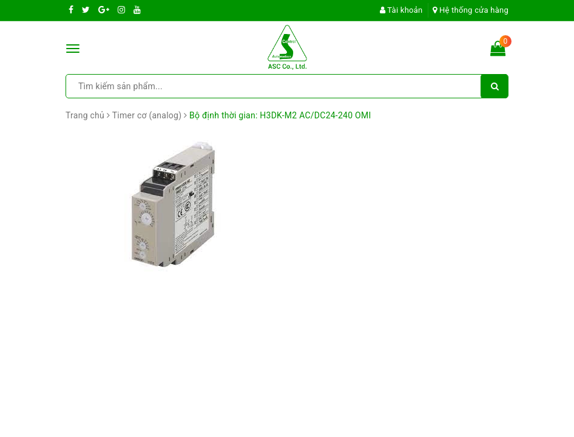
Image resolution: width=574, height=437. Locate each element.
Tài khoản (401, 10)
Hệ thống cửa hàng (470, 10)
